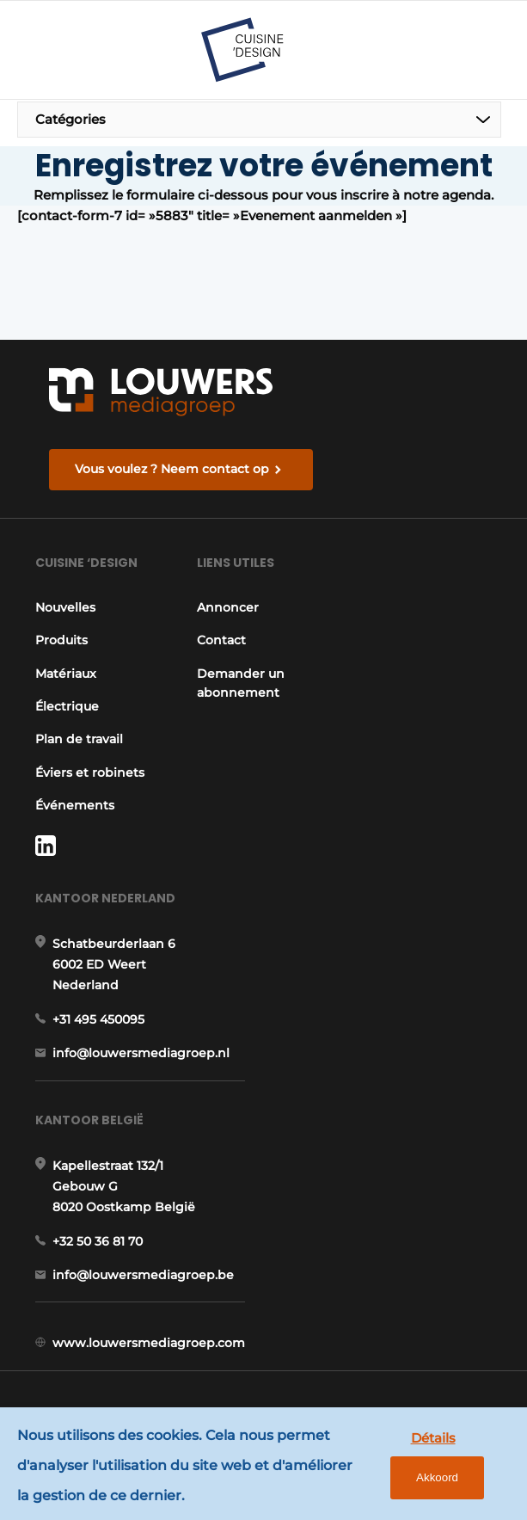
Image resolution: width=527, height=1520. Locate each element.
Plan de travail (79, 739)
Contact (221, 640)
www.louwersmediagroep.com (148, 1343)
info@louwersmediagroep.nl (141, 1053)
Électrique (67, 706)
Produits (61, 640)
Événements (74, 805)
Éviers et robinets (89, 772)
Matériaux (65, 673)
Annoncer (228, 607)
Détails (433, 1438)
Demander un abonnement (241, 683)
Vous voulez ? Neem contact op (172, 469)
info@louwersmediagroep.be (143, 1275)
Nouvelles (65, 607)
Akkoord (437, 1477)
